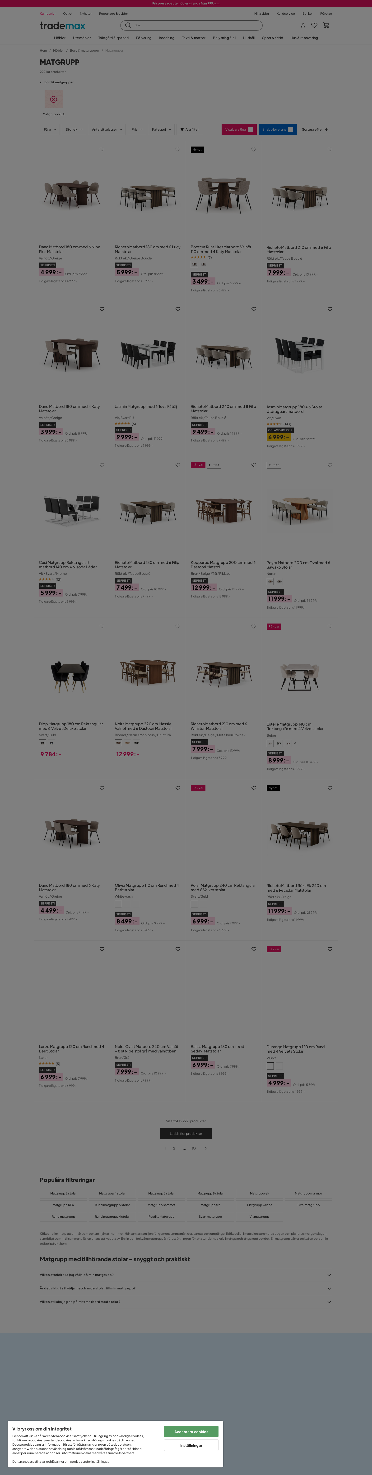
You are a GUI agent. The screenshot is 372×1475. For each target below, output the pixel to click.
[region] (115, 1444)
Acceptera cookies (191, 1431)
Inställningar (191, 1445)
